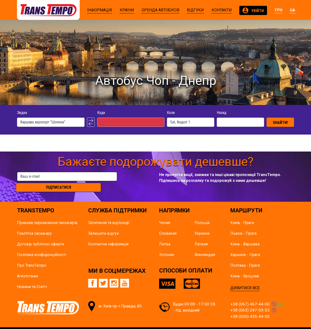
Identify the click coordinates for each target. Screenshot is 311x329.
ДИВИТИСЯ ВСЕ (245, 279)
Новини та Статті (32, 278)
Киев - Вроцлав (244, 267)
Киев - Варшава (244, 235)
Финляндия (205, 246)
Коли (171, 112)
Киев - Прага (242, 214)
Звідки (22, 112)
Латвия (201, 235)
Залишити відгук (103, 224)
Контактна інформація (108, 235)
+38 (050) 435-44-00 (250, 307)
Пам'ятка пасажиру (34, 224)
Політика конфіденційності (41, 246)
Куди (101, 112)
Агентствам (27, 267)
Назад (221, 112)
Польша (202, 214)
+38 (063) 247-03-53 (250, 301)
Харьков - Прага (245, 246)
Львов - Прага (243, 224)
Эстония (166, 246)
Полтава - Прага (245, 256)
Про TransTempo (31, 256)
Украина (202, 224)
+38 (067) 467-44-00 (250, 295)
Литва (164, 235)
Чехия (164, 214)
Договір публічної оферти (40, 235)
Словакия (168, 224)
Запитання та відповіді (108, 214)
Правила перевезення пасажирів (47, 214)
